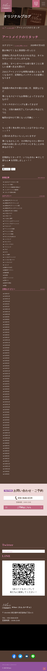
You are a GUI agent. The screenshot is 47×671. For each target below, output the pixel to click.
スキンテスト (7, 247)
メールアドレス (28, 654)
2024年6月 (6, 330)
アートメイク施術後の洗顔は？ (12, 193)
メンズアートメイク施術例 (11, 196)
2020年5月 (6, 457)
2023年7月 (6, 359)
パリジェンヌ (7, 253)
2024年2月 (6, 341)
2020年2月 (6, 464)
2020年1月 (6, 467)
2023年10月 (7, 351)
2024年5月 (6, 333)
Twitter (18, 654)
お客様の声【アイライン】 (11, 206)
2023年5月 (6, 364)
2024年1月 (6, 343)
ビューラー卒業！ (9, 190)
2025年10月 (7, 307)
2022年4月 (6, 397)
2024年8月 (6, 325)
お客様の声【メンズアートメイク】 (13, 214)
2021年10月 (7, 413)
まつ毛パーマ (7, 222)
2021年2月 (6, 433)
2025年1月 (6, 312)
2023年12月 (7, 346)
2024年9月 (6, 323)
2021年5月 (6, 426)
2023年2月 (6, 372)
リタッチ (34, 48)
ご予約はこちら (25, 519)
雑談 (5, 291)
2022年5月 (6, 395)
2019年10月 (7, 475)
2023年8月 (6, 356)
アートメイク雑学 (8, 237)
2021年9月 (6, 415)
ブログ (6, 255)
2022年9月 (6, 384)
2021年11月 (7, 410)
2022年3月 (6, 400)
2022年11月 (7, 379)
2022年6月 (6, 392)
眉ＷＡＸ (6, 286)
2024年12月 (7, 315)
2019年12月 (7, 469)
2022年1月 (6, 405)
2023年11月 (7, 348)
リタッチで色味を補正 (10, 198)
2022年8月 (6, 387)
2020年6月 (6, 454)
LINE (38, 654)
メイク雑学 (7, 260)
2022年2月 (6, 402)
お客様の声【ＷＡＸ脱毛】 (11, 217)
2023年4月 (6, 366)
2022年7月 (6, 390)
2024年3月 (6, 338)
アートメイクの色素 (9, 235)
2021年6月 (6, 423)
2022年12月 (7, 377)
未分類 (6, 281)
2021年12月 (7, 408)
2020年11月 (7, 441)
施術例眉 (6, 278)
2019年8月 (6, 480)
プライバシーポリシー (9, 664)
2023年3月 (6, 369)
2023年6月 (6, 361)
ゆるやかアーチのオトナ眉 (11, 188)
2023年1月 (6, 374)
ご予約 (36, 5)
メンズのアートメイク (10, 263)
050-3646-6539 (25, 505)
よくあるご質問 (15, 27)
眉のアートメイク (8, 284)
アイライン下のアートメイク (11, 229)
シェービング (7, 245)
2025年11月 (7, 305)
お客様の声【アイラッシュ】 (11, 209)
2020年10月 (7, 444)
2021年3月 (6, 431)
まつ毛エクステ (8, 219)
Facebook (9, 654)
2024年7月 (6, 328)
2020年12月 (7, 439)
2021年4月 (6, 428)
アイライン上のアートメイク (11, 227)
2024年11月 (7, 317)
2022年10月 (7, 382)
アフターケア (7, 232)
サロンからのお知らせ (10, 242)
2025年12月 (7, 302)
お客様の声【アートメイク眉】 (12, 211)
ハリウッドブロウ (8, 250)
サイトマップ (22, 664)
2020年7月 (6, 451)
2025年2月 (6, 310)
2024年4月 (6, 335)
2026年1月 (6, 299)
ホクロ (6, 258)
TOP (4, 27)
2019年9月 (6, 477)
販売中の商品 (7, 289)
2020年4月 (6, 459)
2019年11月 (7, 472)
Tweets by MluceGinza (11, 542)
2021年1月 (6, 436)
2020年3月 (6, 462)
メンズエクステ (8, 268)
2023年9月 (6, 354)
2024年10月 (7, 320)
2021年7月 (6, 421)
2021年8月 (6, 418)
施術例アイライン (8, 276)
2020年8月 (6, 449)
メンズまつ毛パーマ (9, 265)
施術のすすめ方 (8, 273)
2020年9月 (6, 446)
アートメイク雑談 (8, 240)
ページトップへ (43, 667)
